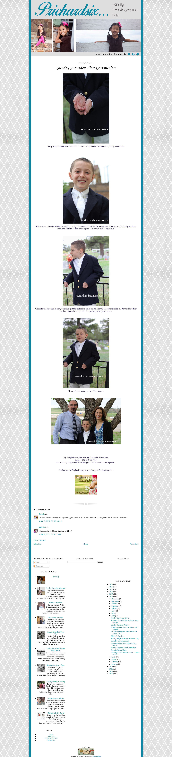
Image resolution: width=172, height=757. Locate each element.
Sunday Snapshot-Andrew (120, 625)
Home (98, 54)
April (114, 657)
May (113, 616)
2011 (111, 666)
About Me (107, 54)
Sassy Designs (97, 756)
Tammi (41, 514)
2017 (111, 584)
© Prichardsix (86, 747)
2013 (111, 594)
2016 (111, 587)
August (114, 608)
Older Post (37, 544)
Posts (36, 562)
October (115, 604)
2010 (111, 669)
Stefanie (42, 527)
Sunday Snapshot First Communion (86, 68)
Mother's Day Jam (117, 636)
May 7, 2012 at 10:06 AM (50, 521)
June (113, 613)
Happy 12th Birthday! (55, 617)
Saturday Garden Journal (120, 641)
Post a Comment (40, 540)
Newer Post (134, 544)
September (115, 606)
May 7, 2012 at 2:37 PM (50, 534)
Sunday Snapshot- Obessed (55, 588)
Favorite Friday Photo (118, 650)
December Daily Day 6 (56, 713)
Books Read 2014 (51, 738)
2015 (111, 589)
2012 (111, 596)
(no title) (56, 577)
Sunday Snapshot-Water (55, 698)
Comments (38, 566)
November (115, 601)
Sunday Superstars (55, 603)
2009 (111, 671)
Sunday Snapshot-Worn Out (55, 633)
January (114, 664)
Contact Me (120, 54)
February (115, 662)
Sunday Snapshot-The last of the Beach (56, 649)
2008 (111, 674)
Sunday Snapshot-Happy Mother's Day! (125, 638)
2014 (111, 592)
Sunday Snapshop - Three (56, 665)
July (113, 611)
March (114, 659)
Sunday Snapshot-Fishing (56, 682)
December (115, 599)
